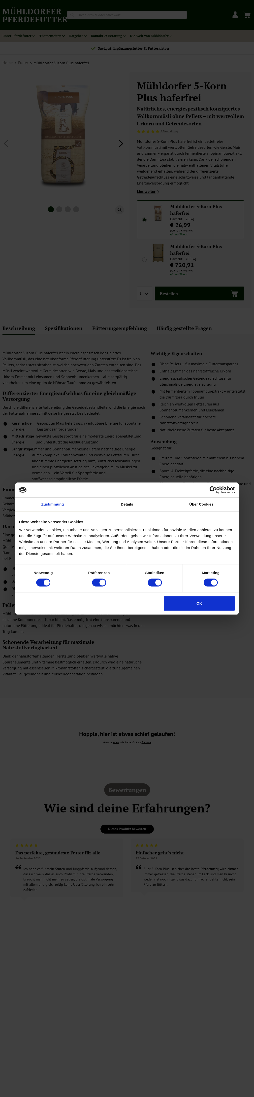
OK (199, 603)
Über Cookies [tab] (201, 504)
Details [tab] (127, 504)
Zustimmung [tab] (52, 504)
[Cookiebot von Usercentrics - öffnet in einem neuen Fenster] (213, 490)
